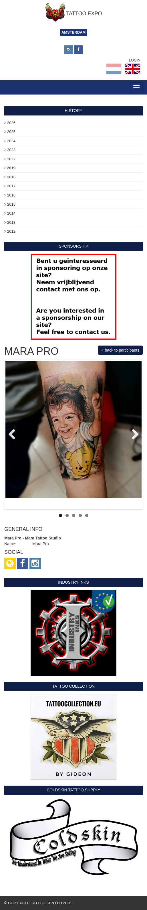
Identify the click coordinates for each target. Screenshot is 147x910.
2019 (11, 168)
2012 (11, 231)
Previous (14, 434)
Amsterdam (73, 32)
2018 (11, 177)
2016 (11, 195)
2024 (11, 141)
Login (134, 60)
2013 (11, 222)
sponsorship (73, 246)
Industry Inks (73, 582)
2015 (11, 204)
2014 (11, 213)
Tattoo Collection (73, 686)
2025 (11, 132)
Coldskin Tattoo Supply (73, 790)
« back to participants (120, 350)
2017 (11, 186)
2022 (11, 159)
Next (133, 434)
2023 (11, 150)
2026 (11, 123)
